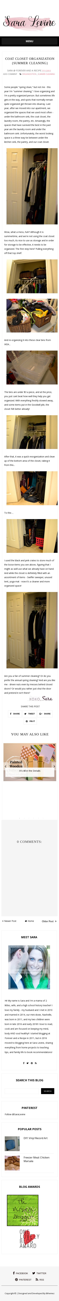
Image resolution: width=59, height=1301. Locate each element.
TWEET (29, 714)
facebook (20, 1273)
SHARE (15, 714)
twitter (39, 1273)
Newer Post (9, 920)
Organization (29, 74)
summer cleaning (46, 74)
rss (40, 1279)
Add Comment (10, 74)
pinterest (23, 1279)
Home (29, 920)
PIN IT (30, 721)
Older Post (49, 921)
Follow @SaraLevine (15, 1114)
